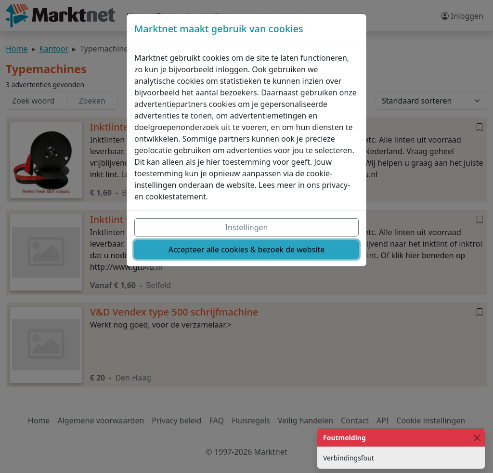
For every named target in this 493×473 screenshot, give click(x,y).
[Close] (477, 438)
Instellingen (246, 227)
